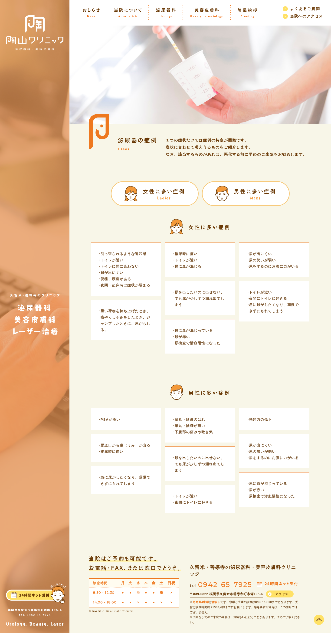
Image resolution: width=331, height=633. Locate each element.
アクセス (281, 594)
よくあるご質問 (305, 9)
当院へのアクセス (306, 16)
